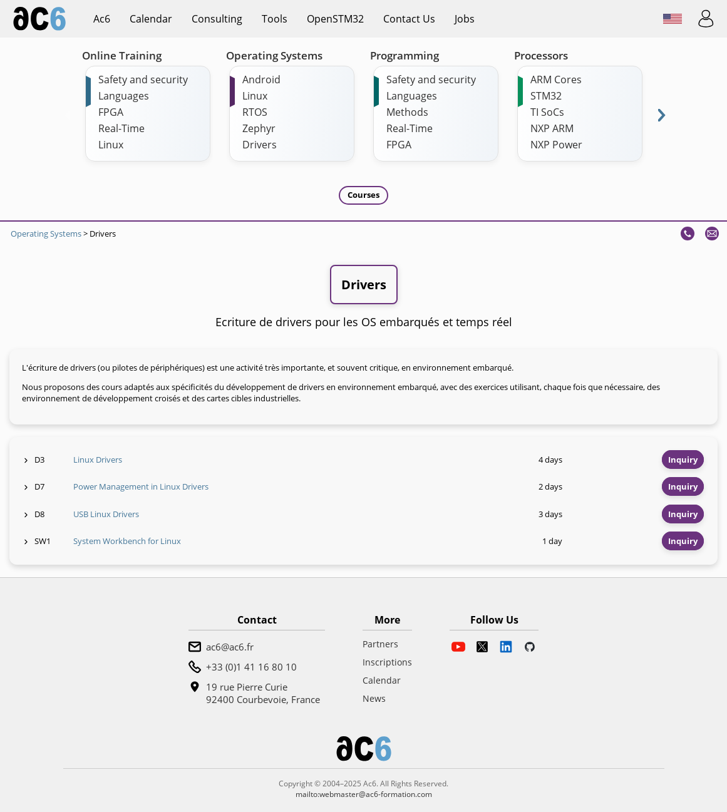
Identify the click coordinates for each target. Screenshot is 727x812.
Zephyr (259, 128)
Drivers (259, 145)
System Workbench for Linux (127, 541)
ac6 (101, 19)
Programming (404, 55)
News (374, 698)
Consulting (217, 19)
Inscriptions (387, 662)
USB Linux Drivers (106, 514)
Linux (110, 145)
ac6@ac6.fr (230, 646)
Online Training (122, 55)
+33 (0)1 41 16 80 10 (251, 666)
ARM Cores (556, 79)
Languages (123, 96)
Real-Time (121, 128)
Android (261, 79)
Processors (541, 55)
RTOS (254, 112)
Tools (274, 19)
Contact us (409, 19)
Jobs (465, 19)
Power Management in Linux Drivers (141, 486)
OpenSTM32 (335, 19)
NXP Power (556, 145)
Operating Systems (274, 55)
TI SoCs (547, 112)
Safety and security (143, 79)
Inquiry (683, 459)
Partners (380, 644)
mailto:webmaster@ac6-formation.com (364, 794)
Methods (407, 112)
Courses (363, 194)
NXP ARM (552, 128)
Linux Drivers (97, 459)
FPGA (110, 112)
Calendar (151, 19)
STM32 (546, 96)
